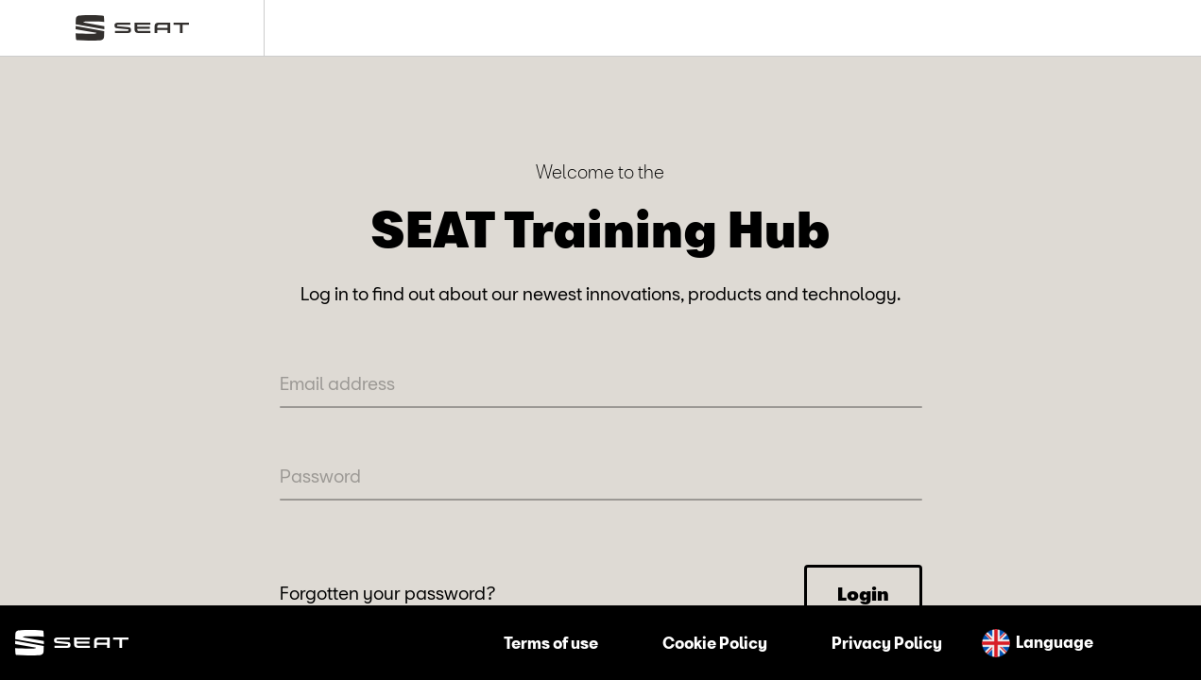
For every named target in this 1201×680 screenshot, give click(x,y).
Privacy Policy (887, 643)
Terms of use (551, 643)
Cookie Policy (714, 643)
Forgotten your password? (388, 593)
